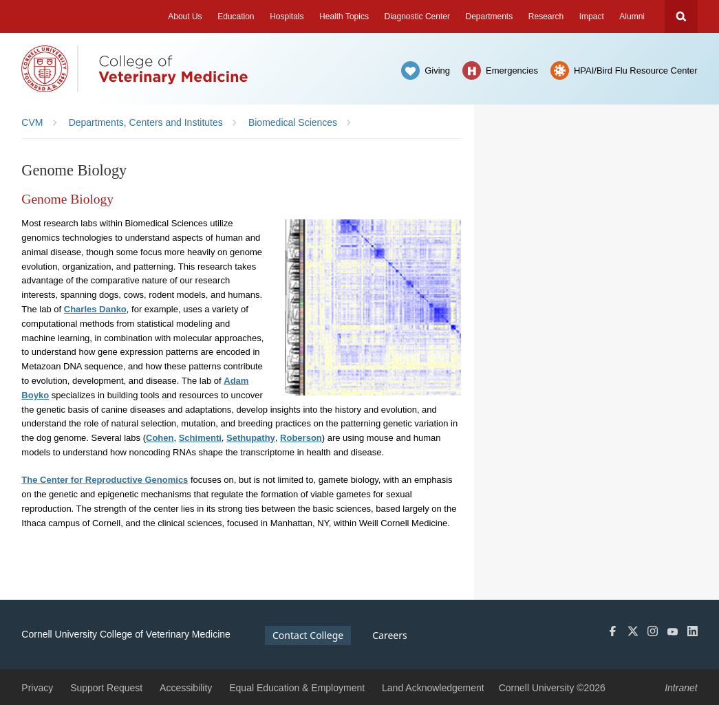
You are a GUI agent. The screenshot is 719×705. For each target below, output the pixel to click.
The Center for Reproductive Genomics (104, 480)
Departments (489, 16)
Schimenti (200, 438)
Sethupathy (250, 438)
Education (235, 16)
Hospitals (286, 16)
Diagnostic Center (417, 16)
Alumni (632, 16)
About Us (185, 16)
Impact (591, 16)
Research (546, 16)
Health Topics (344, 16)
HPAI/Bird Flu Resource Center (636, 70)
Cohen (159, 438)
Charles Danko (95, 309)
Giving (437, 70)
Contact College (307, 635)
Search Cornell (681, 16)
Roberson (301, 438)
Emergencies (512, 70)
